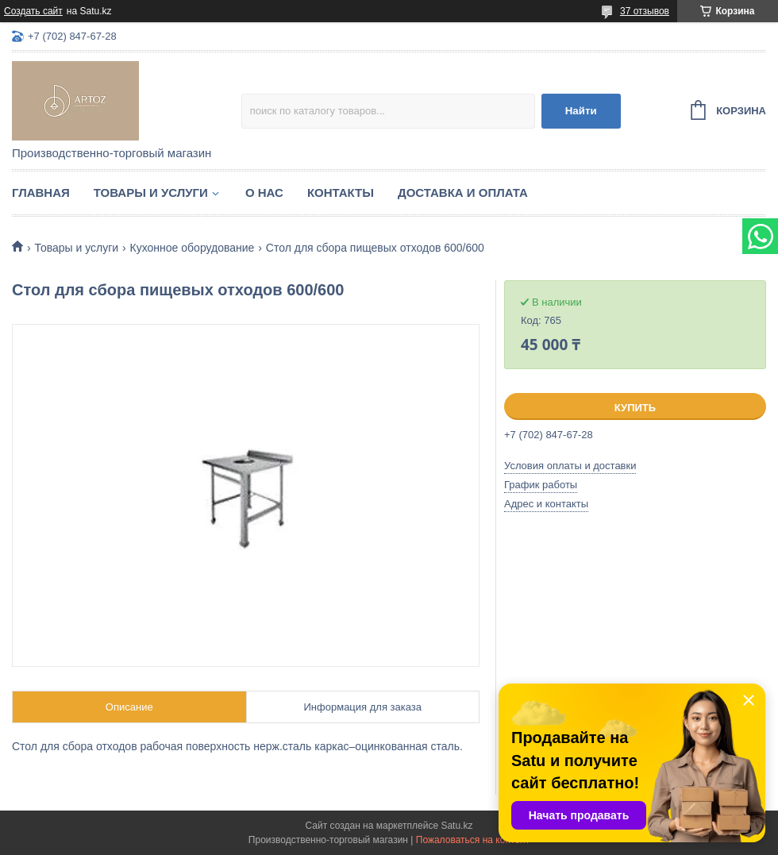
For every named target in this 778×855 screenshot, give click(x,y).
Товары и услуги (151, 192)
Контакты (340, 192)
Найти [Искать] (581, 111)
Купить (635, 408)
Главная (41, 192)
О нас (264, 192)
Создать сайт (33, 11)
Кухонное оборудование (192, 247)
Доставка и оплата (463, 192)
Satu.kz (456, 825)
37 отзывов (644, 11)
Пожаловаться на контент (473, 839)
